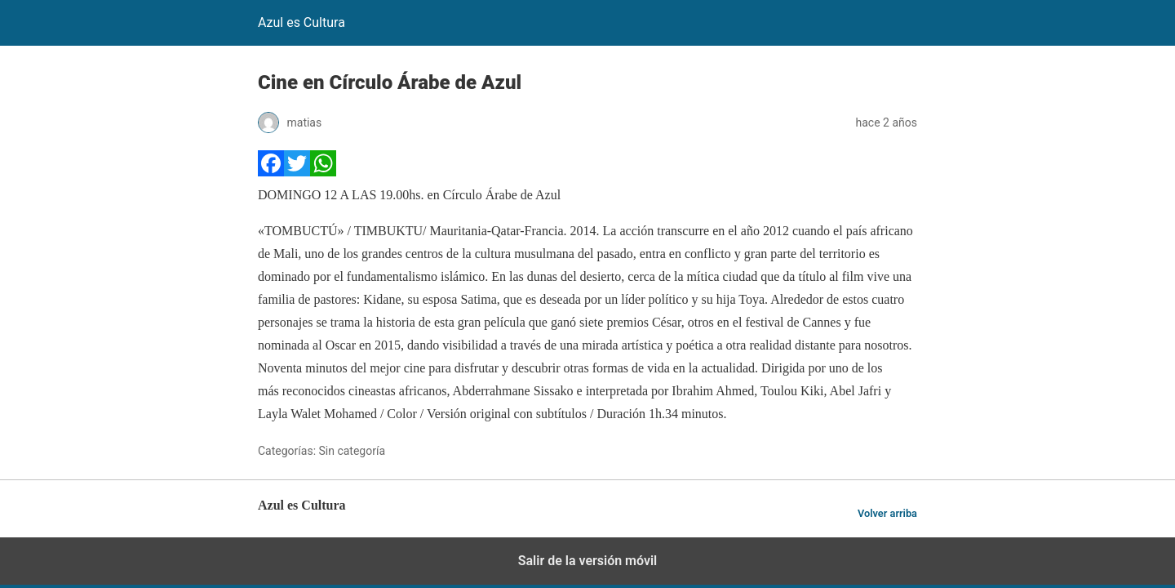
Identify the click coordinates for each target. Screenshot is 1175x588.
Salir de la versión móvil (588, 560)
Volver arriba (887, 513)
